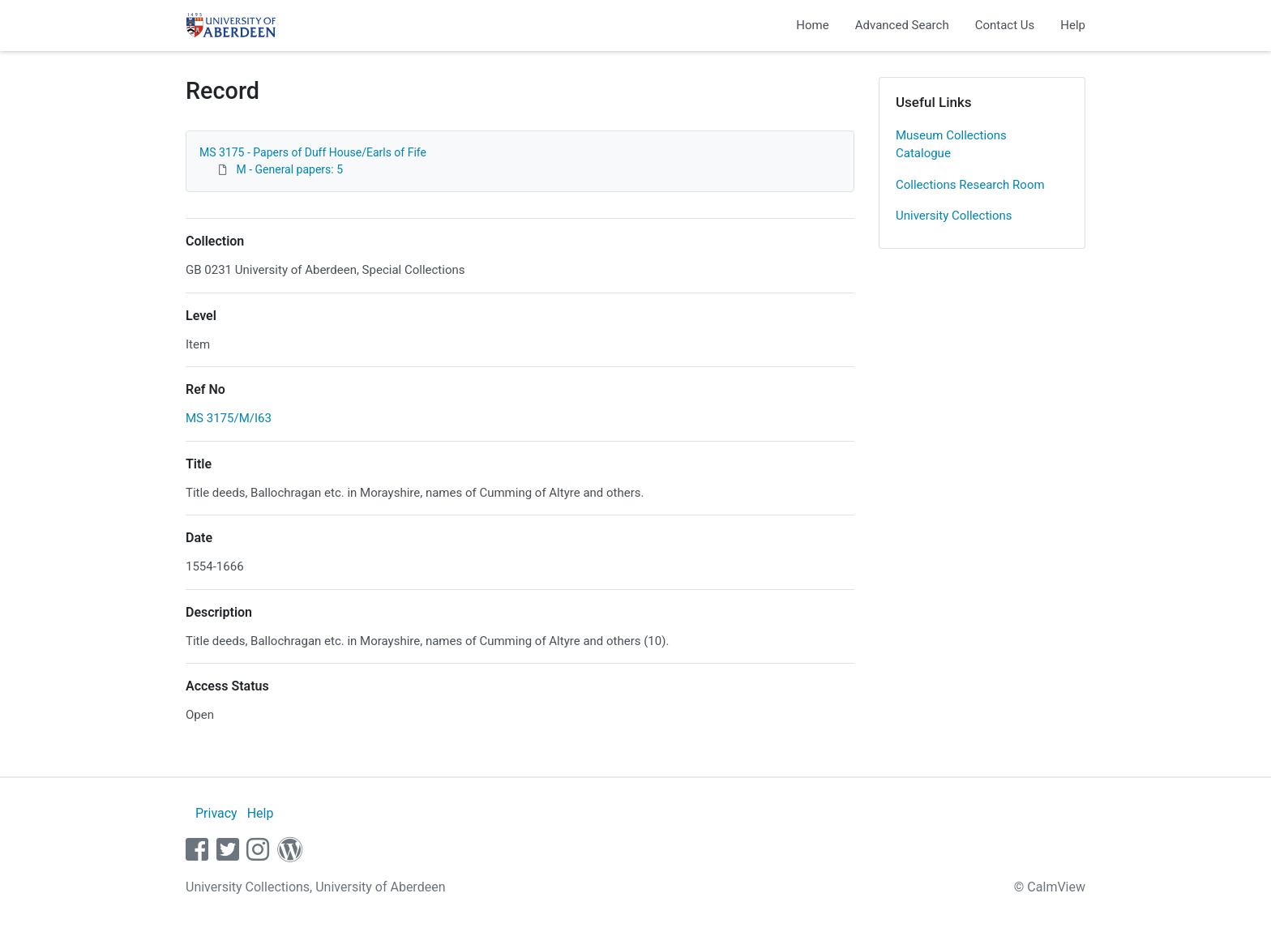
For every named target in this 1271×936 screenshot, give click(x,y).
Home (812, 25)
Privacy (216, 813)
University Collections (954, 215)
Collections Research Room (970, 184)
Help (1072, 25)
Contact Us (1005, 25)
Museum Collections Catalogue (951, 144)
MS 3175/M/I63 (229, 418)
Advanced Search (902, 25)
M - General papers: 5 (289, 169)
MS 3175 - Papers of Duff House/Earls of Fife (312, 152)
